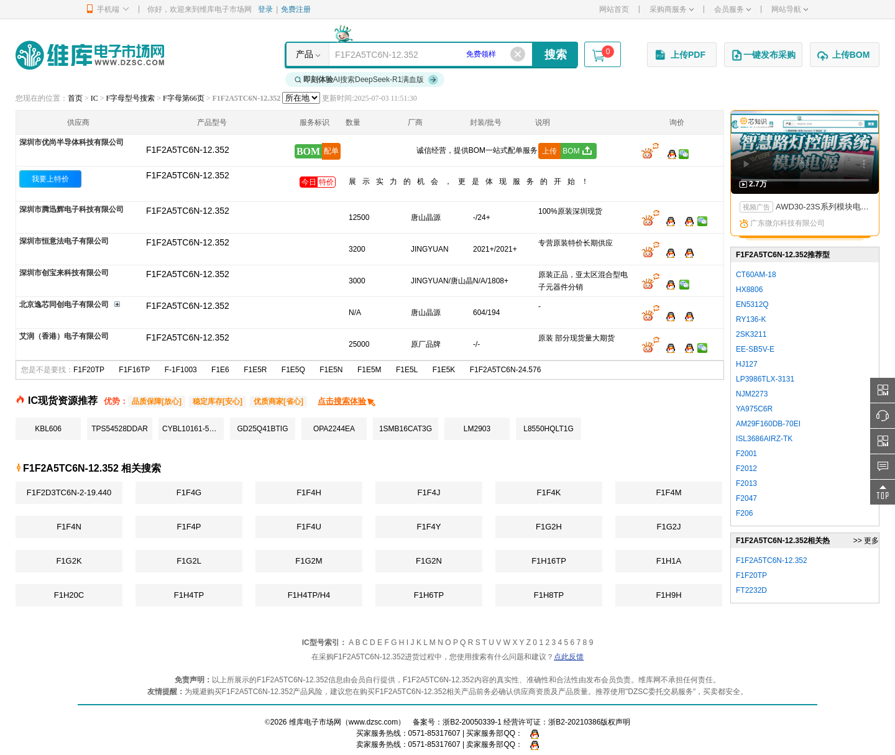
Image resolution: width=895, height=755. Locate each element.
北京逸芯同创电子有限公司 (64, 304)
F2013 (746, 483)
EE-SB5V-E (755, 349)
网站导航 (789, 9)
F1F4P (189, 526)
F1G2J (668, 526)
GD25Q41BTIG (262, 428)
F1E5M (369, 369)
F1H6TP (429, 595)
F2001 (746, 453)
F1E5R (255, 369)
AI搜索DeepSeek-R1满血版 (367, 79)
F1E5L (407, 369)
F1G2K (68, 560)
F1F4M (668, 492)
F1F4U (308, 526)
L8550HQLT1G (548, 428)
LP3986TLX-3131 (765, 379)
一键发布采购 (763, 55)
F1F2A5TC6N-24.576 (505, 369)
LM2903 (477, 428)
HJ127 (747, 364)
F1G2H (549, 526)
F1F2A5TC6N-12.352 (187, 175)
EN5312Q (752, 304)
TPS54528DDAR (119, 428)
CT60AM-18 (756, 274)
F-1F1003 (181, 369)
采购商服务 (671, 9)
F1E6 (220, 369)
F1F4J (429, 492)
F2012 (746, 468)
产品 (304, 54)
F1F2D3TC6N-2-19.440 (69, 492)
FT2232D (751, 590)
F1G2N (429, 560)
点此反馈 (569, 656)
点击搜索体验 (347, 401)
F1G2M (308, 560)
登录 (265, 9)
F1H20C (69, 595)
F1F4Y (428, 526)
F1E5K (444, 369)
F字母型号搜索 (130, 98)
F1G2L (189, 560)
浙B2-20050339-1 (472, 722)
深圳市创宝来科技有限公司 (64, 272)
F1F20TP (88, 369)
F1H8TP (549, 595)
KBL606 (48, 428)
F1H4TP (189, 595)
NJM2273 (752, 394)
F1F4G (189, 492)
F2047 (746, 498)
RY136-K (751, 319)
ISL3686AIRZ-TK (764, 438)
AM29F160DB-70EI (768, 423)
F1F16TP (134, 369)
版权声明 (615, 722)
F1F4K (548, 492)
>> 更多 (866, 540)
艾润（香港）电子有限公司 (64, 336)
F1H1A (668, 560)
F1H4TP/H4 (309, 595)
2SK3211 (751, 334)
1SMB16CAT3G (405, 428)
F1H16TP (548, 560)
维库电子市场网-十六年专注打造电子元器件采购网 (90, 55)
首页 (75, 98)
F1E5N (330, 369)
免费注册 (296, 9)
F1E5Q (293, 369)
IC (94, 98)
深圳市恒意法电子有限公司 (64, 241)
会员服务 (732, 9)
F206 (744, 513)
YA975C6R (754, 409)
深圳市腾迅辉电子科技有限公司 (71, 209)
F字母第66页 (183, 98)
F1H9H (668, 595)
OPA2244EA (334, 428)
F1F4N (69, 526)
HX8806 (749, 289)
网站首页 (614, 9)
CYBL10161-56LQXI (193, 428)
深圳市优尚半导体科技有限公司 (71, 142)
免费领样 (481, 54)
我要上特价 (50, 179)
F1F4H (308, 492)
